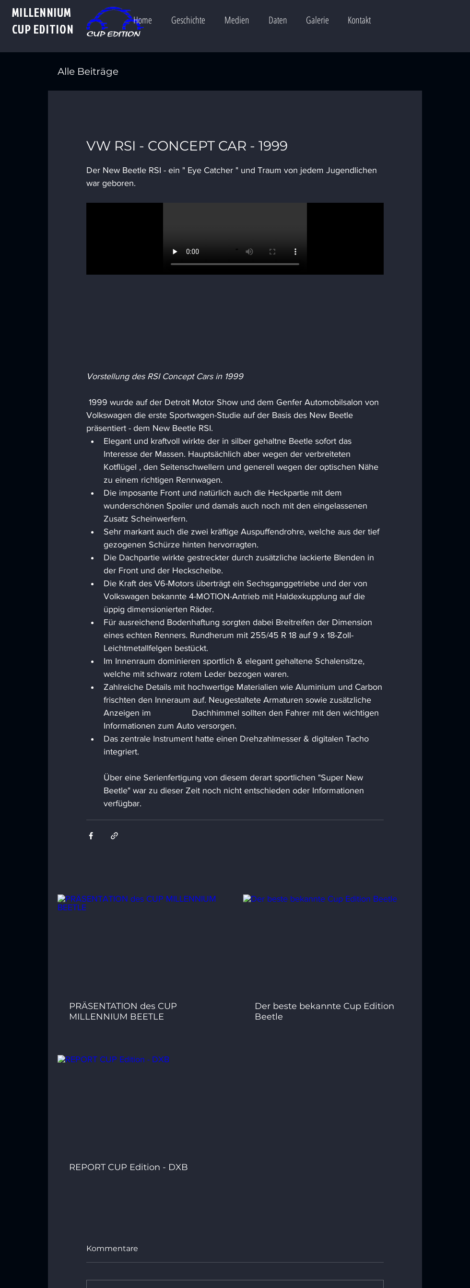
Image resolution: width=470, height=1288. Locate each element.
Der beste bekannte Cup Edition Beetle (324, 1011)
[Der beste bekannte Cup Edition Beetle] (327, 942)
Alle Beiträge (88, 71)
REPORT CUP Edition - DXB (128, 1167)
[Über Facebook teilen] (90, 835)
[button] (243, 16)
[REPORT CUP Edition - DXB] (142, 1102)
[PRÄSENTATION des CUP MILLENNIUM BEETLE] (142, 942)
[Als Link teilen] (114, 835)
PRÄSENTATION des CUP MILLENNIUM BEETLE (123, 1011)
